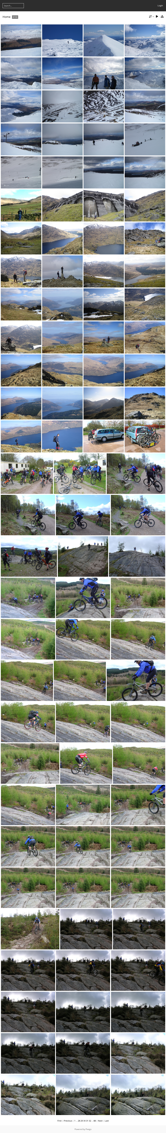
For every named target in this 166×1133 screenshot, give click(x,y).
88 (95, 1120)
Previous (68, 1120)
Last (107, 1120)
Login (160, 5)
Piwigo (88, 1129)
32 (90, 1120)
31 (87, 1120)
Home (7, 17)
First (59, 1120)
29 (82, 1120)
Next (100, 1120)
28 (79, 1120)
